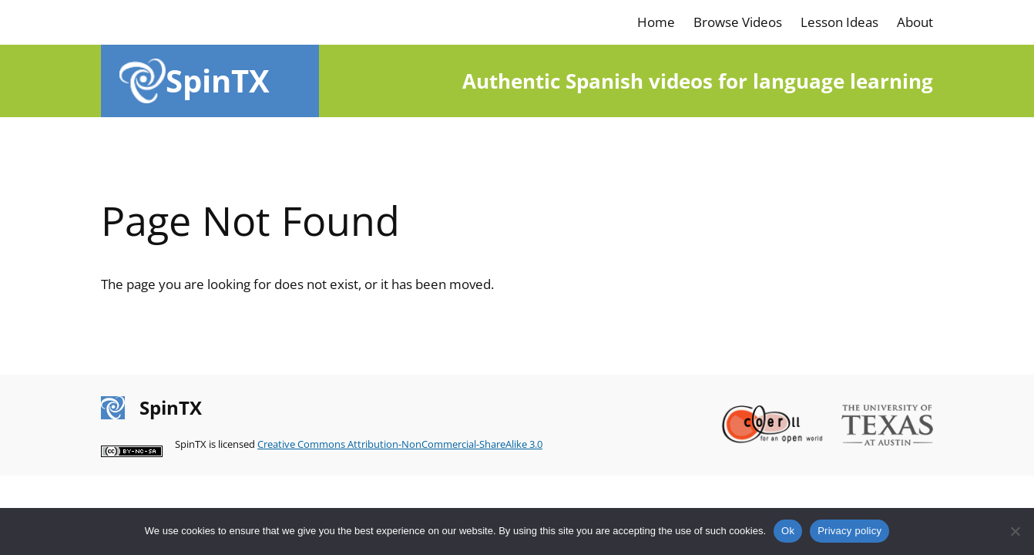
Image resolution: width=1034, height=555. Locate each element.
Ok (787, 530)
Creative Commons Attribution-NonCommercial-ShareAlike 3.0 (399, 444)
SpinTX (218, 80)
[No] (1014, 531)
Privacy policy (849, 530)
